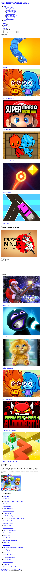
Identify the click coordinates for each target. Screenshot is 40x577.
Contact (2, 569)
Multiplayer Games (11, 15)
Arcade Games (11, 11)
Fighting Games (10, 17)
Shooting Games (11, 10)
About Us (7, 569)
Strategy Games (10, 14)
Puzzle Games (10, 12)
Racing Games (11, 8)
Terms (2, 570)
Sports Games (10, 16)
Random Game (4, 571)
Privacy (6, 570)
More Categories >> (11, 19)
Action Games (10, 7)
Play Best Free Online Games (15, 2)
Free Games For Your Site (16, 569)
